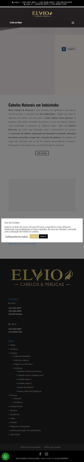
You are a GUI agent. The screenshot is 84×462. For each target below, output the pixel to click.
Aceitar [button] (34, 236)
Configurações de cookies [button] (16, 236)
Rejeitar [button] (43, 236)
